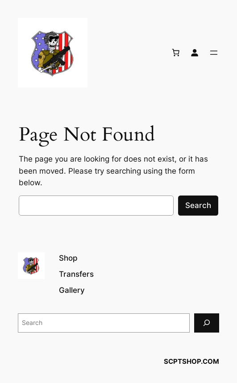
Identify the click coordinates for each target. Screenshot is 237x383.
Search (198, 205)
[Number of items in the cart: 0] (175, 52)
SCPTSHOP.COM (191, 361)
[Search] (206, 323)
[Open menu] (213, 52)
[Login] (194, 52)
